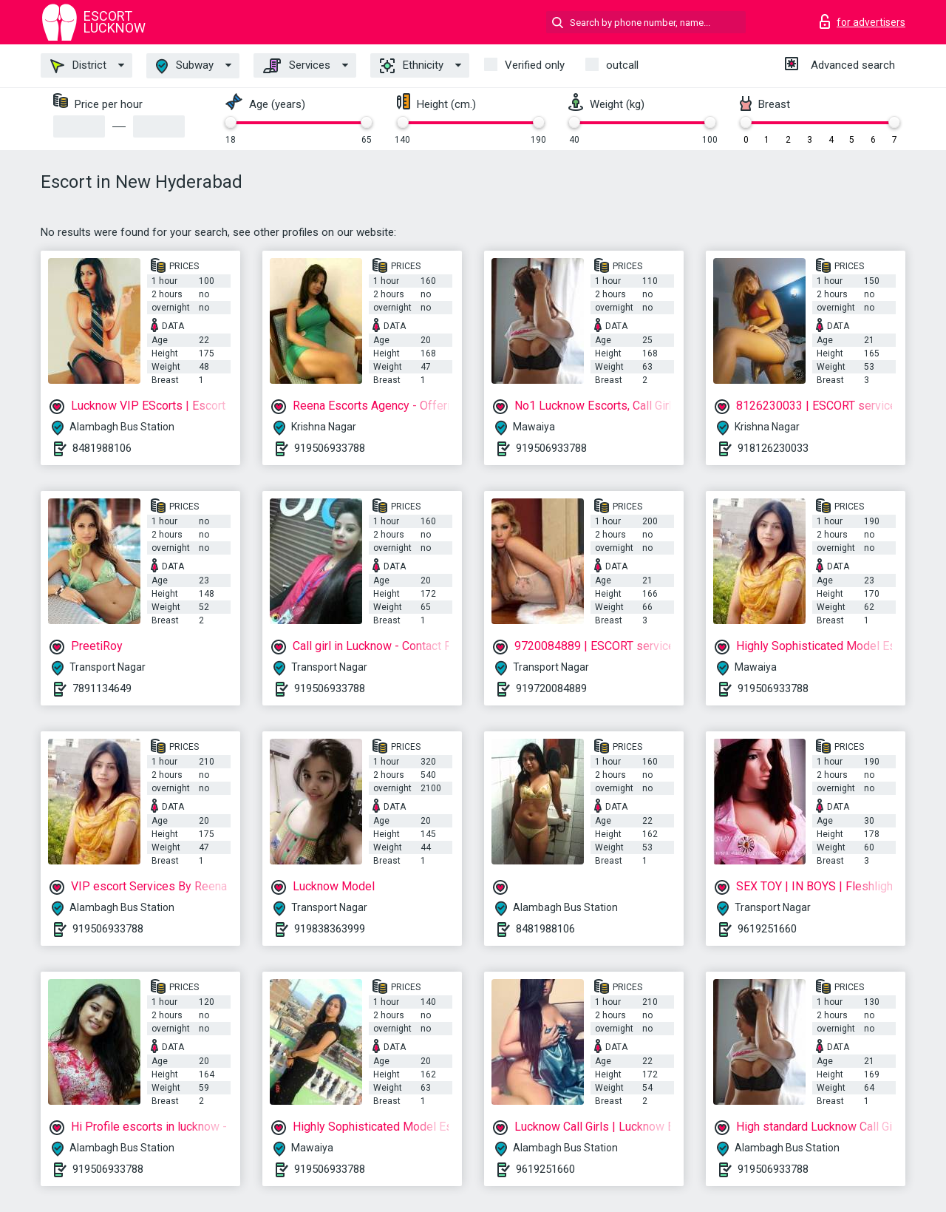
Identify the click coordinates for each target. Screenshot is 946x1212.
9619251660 (767, 928)
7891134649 (102, 688)
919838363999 (329, 928)
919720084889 (551, 688)
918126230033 (773, 448)
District (78, 65)
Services (296, 65)
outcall (622, 65)
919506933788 (329, 448)
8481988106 (102, 448)
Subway (185, 66)
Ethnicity (411, 65)
